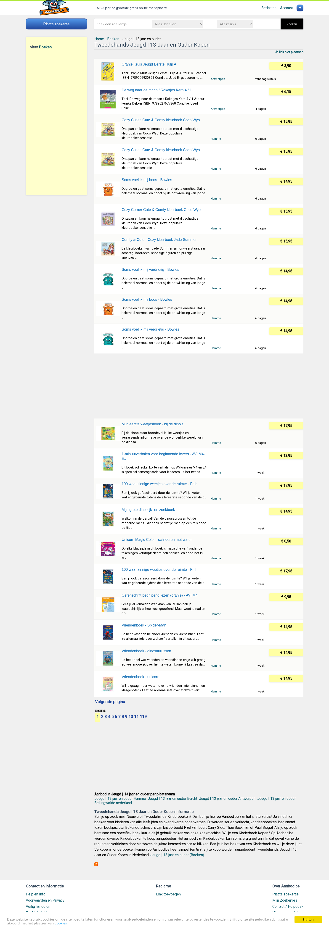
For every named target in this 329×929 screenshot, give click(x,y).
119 (143, 717)
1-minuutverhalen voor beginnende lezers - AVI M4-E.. (163, 456)
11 (136, 717)
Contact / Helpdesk (287, 906)
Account (286, 8)
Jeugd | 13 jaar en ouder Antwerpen (227, 798)
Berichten (268, 8)
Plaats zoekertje (285, 894)
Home (99, 39)
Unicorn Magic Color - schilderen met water (157, 540)
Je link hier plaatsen (289, 52)
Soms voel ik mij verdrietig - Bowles (150, 269)
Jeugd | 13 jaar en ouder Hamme (120, 798)
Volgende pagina (110, 702)
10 (130, 717)
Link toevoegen (168, 894)
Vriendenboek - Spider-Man (144, 625)
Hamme (216, 138)
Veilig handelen (38, 906)
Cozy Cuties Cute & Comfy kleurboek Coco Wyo (161, 120)
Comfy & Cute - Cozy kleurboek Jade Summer (159, 240)
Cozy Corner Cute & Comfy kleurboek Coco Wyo (161, 210)
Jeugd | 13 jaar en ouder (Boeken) (177, 855)
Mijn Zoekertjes (284, 900)
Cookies (61, 923)
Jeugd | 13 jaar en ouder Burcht (172, 798)
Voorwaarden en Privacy (45, 900)
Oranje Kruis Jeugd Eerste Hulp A (149, 64)
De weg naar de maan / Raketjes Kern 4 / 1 (157, 90)
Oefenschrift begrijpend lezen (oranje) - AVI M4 (159, 595)
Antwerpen (218, 79)
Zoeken (292, 24)
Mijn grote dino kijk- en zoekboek (148, 510)
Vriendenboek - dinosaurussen (146, 651)
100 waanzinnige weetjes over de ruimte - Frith (159, 484)
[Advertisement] (56, 122)
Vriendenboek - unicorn (140, 677)
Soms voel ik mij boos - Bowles (147, 180)
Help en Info (35, 894)
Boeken (45, 47)
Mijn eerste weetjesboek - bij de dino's (152, 424)
